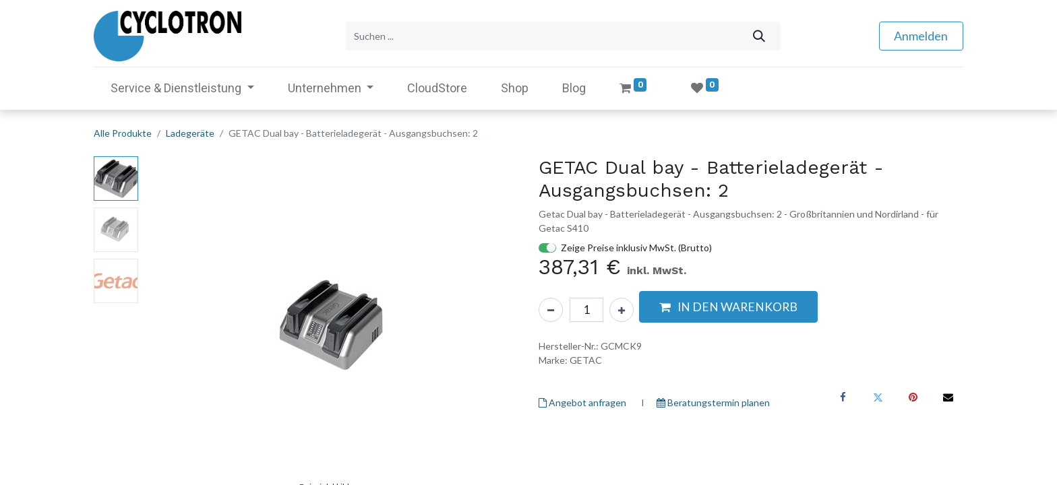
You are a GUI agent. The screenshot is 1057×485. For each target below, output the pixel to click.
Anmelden (921, 35)
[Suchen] (758, 36)
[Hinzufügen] (621, 310)
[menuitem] (437, 88)
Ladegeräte (190, 133)
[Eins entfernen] (551, 310)
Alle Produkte (123, 133)
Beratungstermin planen (713, 402)
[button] (728, 307)
